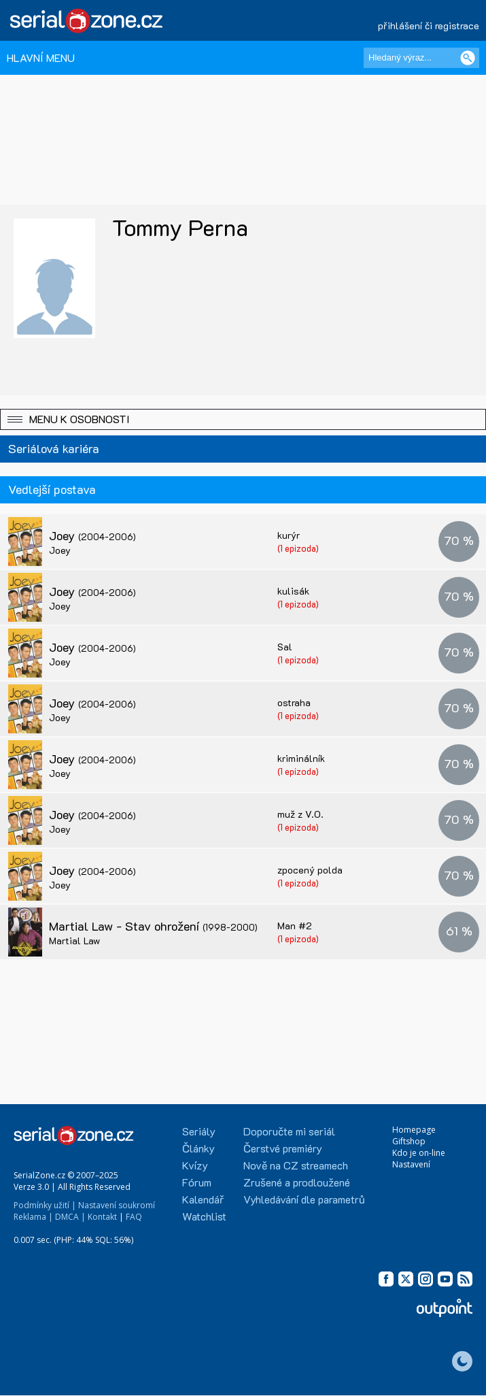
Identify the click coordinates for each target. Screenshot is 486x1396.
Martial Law (74, 940)
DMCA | (70, 1217)
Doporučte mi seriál (289, 1131)
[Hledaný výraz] (421, 58)
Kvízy (195, 1165)
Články (198, 1148)
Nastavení (411, 1164)
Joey (92, 535)
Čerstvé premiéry (282, 1148)
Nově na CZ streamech (295, 1165)
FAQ (134, 1217)
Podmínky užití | (45, 1205)
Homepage (414, 1129)
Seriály (198, 1131)
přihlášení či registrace (428, 25)
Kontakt (102, 1217)
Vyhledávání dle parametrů (304, 1199)
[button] (243, 419)
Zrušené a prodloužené (296, 1182)
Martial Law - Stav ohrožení (153, 926)
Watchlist (204, 1216)
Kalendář (203, 1199)
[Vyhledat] (467, 57)
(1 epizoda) (298, 548)
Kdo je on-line (418, 1153)
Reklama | (33, 1217)
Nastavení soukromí (116, 1205)
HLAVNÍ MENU (41, 57)
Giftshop (409, 1141)
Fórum (196, 1182)
